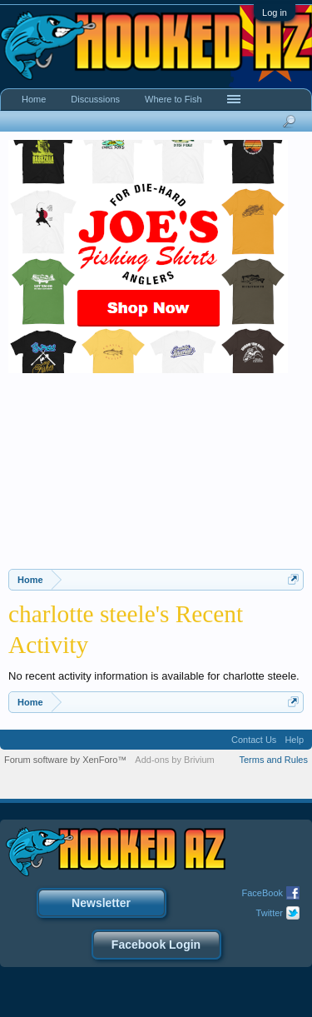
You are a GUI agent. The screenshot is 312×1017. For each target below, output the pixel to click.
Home (34, 99)
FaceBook (262, 893)
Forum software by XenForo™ (65, 760)
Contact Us (253, 740)
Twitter (269, 913)
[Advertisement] (156, 477)
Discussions (95, 99)
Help (294, 740)
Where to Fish (173, 99)
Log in (274, 12)
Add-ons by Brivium (174, 760)
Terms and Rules (273, 760)
